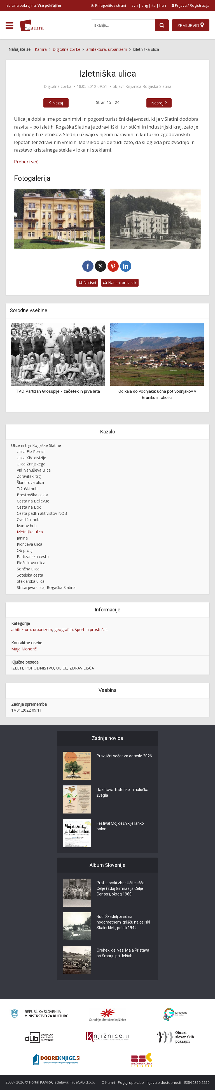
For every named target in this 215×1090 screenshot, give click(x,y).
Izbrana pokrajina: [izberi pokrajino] (33, 5)
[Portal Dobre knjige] (56, 1059)
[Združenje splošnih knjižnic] (141, 1060)
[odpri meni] (9, 25)
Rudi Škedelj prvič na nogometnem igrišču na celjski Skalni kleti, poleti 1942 (123, 922)
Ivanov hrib (27, 525)
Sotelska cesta (30, 575)
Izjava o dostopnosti (164, 1082)
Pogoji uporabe (131, 1082)
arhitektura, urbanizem (31, 629)
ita (153, 5)
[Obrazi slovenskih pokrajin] (175, 1037)
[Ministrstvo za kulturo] (39, 1015)
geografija (63, 629)
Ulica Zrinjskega (31, 464)
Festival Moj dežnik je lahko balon (120, 826)
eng (144, 5)
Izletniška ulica (30, 531)
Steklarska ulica (31, 581)
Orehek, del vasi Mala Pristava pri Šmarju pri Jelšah (123, 953)
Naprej (157, 103)
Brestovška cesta (32, 494)
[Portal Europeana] (175, 1014)
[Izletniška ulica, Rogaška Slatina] (59, 219)
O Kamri (108, 1082)
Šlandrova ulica (30, 482)
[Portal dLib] (39, 1037)
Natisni (87, 282)
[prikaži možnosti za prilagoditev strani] (108, 5)
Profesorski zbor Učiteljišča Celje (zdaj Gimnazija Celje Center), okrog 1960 (120, 888)
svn (135, 5)
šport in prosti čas (91, 629)
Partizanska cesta (33, 556)
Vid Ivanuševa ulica (34, 470)
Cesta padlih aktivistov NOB (42, 513)
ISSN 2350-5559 (196, 1082)
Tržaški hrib (27, 488)
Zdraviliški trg (29, 476)
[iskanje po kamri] (123, 25)
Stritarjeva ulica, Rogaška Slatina (46, 587)
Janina (22, 538)
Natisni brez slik (119, 282)
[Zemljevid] (190, 25)
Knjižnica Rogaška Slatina (148, 86)
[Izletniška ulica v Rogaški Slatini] (155, 219)
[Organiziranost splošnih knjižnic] (107, 1015)
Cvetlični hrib (28, 519)
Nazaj (57, 103)
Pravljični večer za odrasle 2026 (124, 756)
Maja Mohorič (24, 649)
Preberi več (26, 161)
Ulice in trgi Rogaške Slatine (36, 445)
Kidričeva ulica (29, 544)
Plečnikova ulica (31, 562)
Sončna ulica (28, 569)
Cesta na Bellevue (33, 501)
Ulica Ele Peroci (31, 451)
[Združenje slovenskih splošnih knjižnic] (107, 1037)
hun (162, 5)
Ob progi (24, 550)
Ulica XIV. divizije (31, 457)
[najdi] (162, 25)
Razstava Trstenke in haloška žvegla (122, 792)
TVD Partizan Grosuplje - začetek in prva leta (58, 391)
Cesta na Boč (29, 507)
